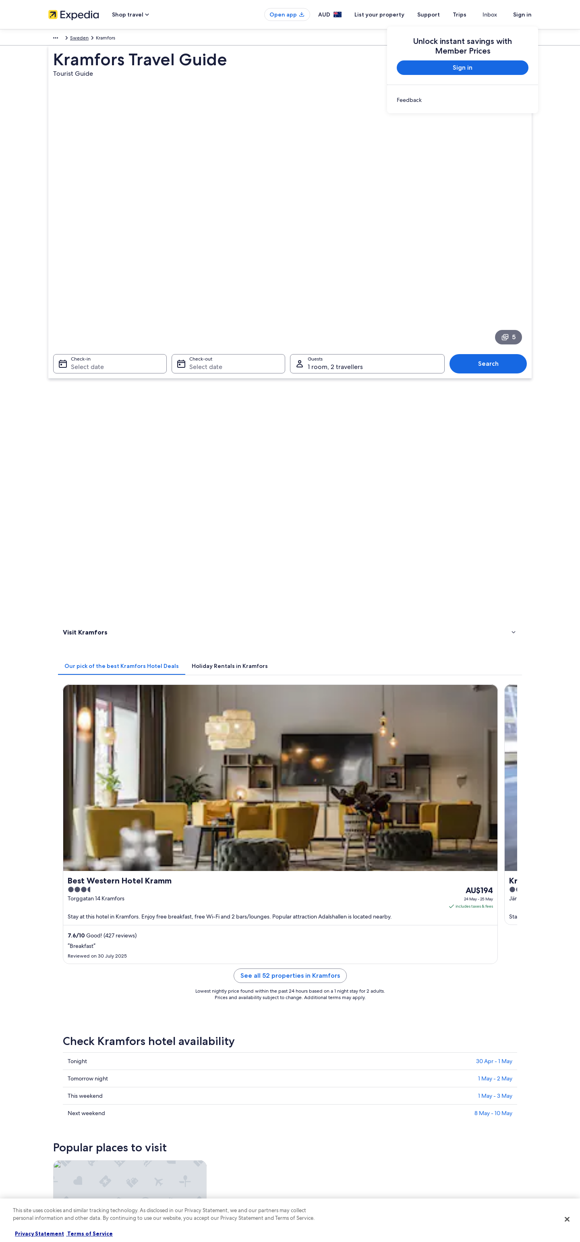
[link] (462, 99)
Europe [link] (56, 39)
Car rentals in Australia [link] (197, 1146)
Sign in (522, 14)
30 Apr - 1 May (494, 575)
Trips (474, 14)
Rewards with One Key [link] (198, 1185)
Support (443, 14)
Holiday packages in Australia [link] (205, 1121)
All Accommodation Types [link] (201, 1159)
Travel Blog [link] (185, 1172)
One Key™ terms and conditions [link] (333, 1121)
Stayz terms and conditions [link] (327, 1133)
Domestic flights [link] (191, 1133)
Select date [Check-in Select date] (82, 272)
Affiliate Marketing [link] (68, 1146)
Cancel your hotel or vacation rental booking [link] (471, 1095)
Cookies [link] (306, 1095)
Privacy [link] (305, 1082)
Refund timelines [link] (441, 1108)
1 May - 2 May (495, 593)
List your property (394, 14)
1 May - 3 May (495, 610)
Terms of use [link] (311, 1108)
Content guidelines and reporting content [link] (343, 1159)
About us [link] (58, 1082)
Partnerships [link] (61, 1121)
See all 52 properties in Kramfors (349, 500)
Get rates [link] (500, 440)
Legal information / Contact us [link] (330, 1146)
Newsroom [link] (60, 1159)
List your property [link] (67, 1108)
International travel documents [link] (456, 1133)
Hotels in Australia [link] (192, 1095)
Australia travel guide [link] (196, 1082)
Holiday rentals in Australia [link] (202, 1108)
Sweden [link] (80, 39)
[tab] (240, 315)
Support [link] (432, 1082)
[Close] (567, 1219)
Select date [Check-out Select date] (203, 272)
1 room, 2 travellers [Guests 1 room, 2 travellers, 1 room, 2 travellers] (335, 272)
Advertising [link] (60, 1133)
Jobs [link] (53, 1095)
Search (492, 269)
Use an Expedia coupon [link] (448, 1121)
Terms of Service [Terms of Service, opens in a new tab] (89, 1233)
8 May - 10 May (493, 627)
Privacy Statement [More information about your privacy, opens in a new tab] (39, 1233)
